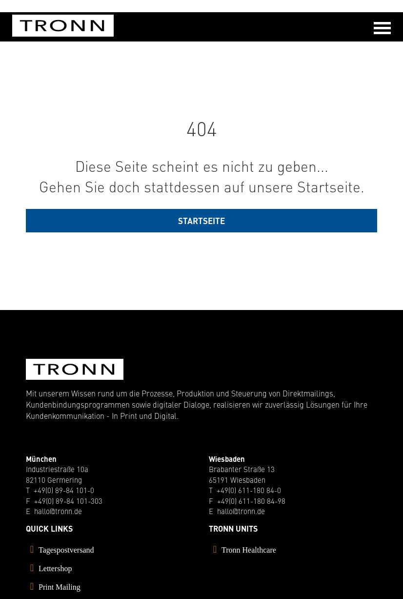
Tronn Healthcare (249, 550)
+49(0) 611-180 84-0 (249, 490)
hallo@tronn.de (58, 511)
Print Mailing (60, 587)
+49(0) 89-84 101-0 (64, 490)
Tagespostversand (66, 550)
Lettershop (55, 568)
